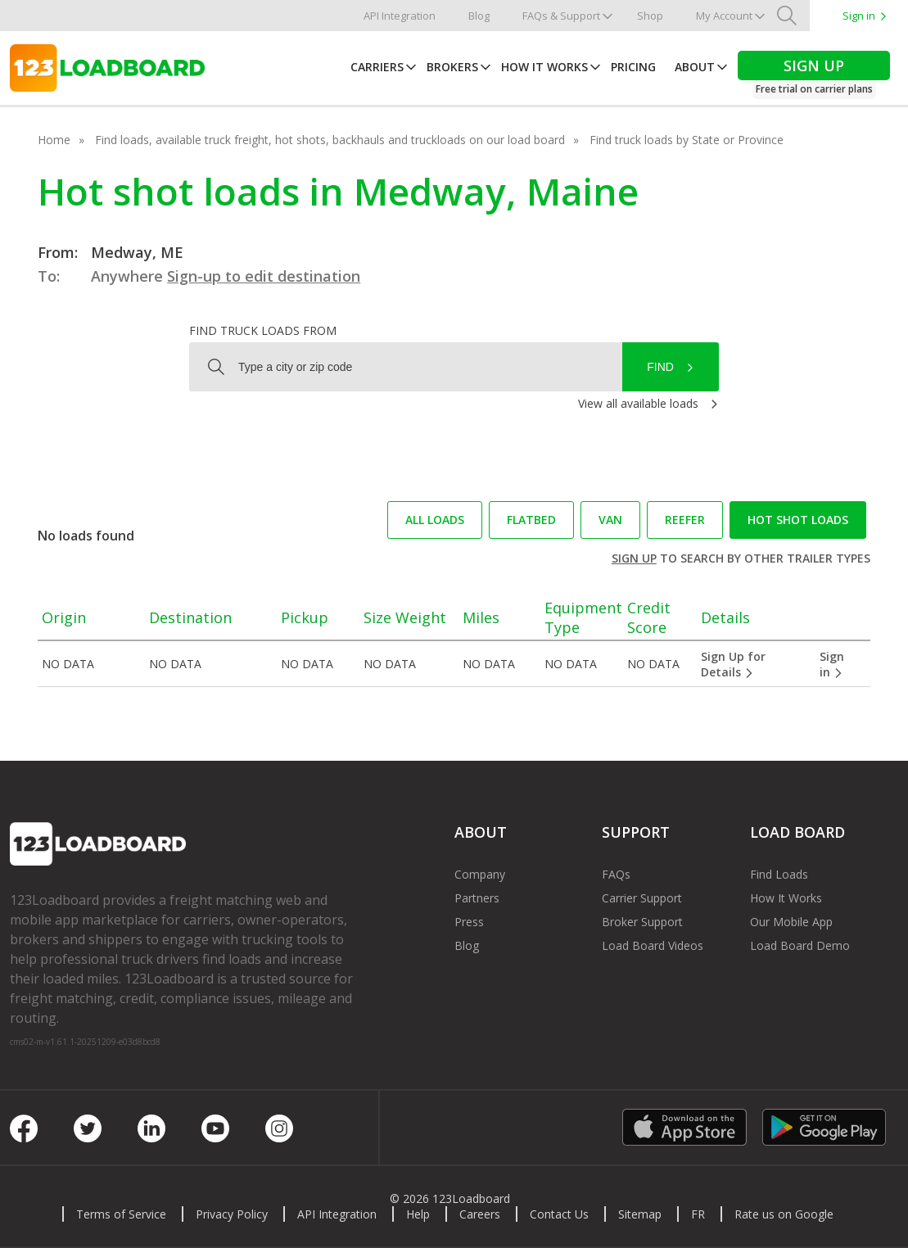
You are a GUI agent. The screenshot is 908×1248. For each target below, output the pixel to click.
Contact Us (559, 1214)
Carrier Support (642, 898)
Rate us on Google (783, 1214)
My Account (724, 15)
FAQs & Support (561, 15)
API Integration (400, 15)
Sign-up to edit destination (263, 276)
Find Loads (779, 874)
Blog (479, 15)
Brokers (452, 67)
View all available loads (638, 403)
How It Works (544, 67)
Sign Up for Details (733, 664)
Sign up (634, 558)
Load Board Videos (652, 945)
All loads (434, 519)
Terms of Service (121, 1214)
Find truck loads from (263, 330)
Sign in (858, 15)
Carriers (377, 67)
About (695, 67)
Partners (476, 898)
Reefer (685, 519)
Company (479, 874)
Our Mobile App (791, 921)
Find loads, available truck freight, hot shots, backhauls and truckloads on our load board (330, 139)
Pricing (633, 67)
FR (698, 1214)
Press (469, 921)
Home (54, 139)
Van (610, 519)
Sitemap (640, 1214)
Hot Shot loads (798, 519)
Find (660, 366)
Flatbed (531, 519)
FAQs (616, 874)
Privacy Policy (232, 1214)
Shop (650, 15)
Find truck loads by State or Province (687, 139)
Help (418, 1214)
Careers (479, 1214)
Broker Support (642, 921)
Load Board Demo (800, 945)
